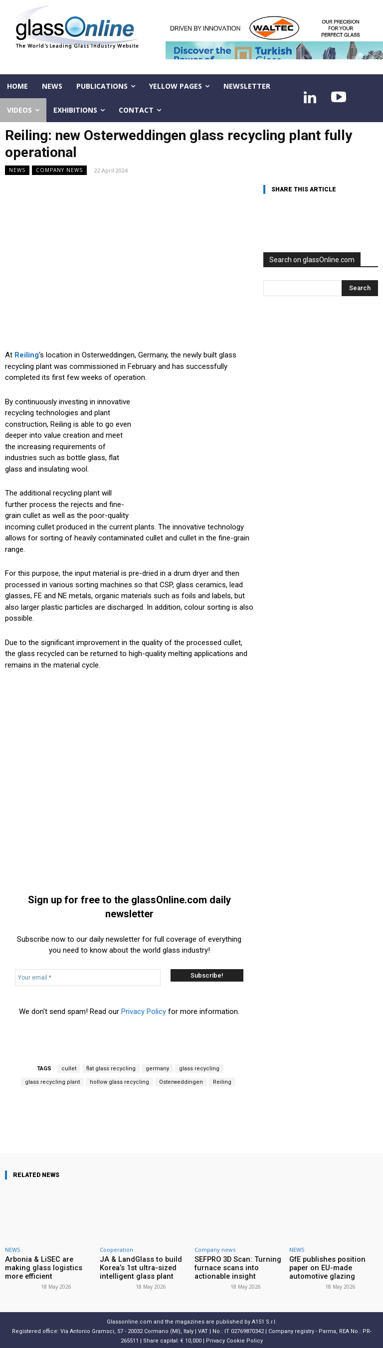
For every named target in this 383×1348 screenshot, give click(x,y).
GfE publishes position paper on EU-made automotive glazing (332, 1266)
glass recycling (199, 1068)
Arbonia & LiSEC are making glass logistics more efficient (48, 1263)
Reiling (222, 1082)
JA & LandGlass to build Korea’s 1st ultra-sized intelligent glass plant (135, 1266)
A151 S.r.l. (264, 1319)
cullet (68, 1068)
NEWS (17, 170)
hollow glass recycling (119, 1082)
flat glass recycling (111, 1068)
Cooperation (116, 1249)
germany (157, 1068)
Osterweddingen (181, 1082)
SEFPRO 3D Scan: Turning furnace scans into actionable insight (238, 1266)
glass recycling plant (52, 1082)
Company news (59, 170)
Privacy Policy (143, 1011)
